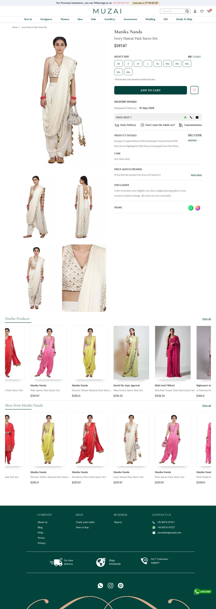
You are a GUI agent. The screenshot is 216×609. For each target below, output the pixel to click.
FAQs (40, 532)
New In (28, 19)
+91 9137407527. (120, 2)
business (120, 515)
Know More (196, 175)
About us (42, 522)
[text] (175, 11)
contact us (161, 515)
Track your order (85, 522)
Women (65, 19)
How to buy (82, 527)
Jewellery (109, 19)
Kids (93, 19)
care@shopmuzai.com (167, 532)
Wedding (150, 19)
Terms (41, 537)
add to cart (151, 90)
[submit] (194, 90)
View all (206, 318)
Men (80, 19)
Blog (40, 527)
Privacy (42, 543)
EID (166, 19)
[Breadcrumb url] (15, 27)
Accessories (130, 19)
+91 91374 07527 (164, 522)
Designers (46, 19)
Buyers (118, 522)
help (79, 515)
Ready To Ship (184, 19)
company (44, 515)
